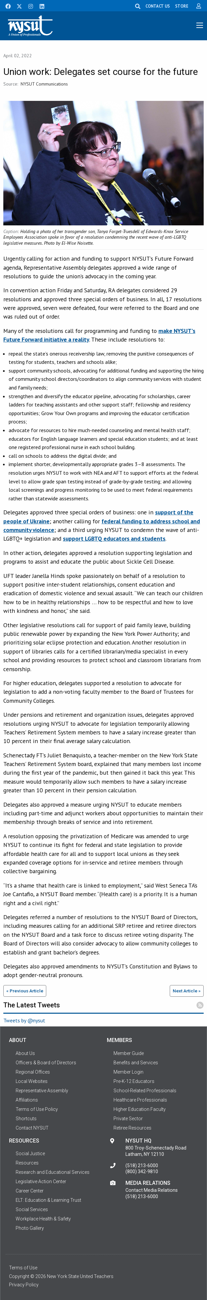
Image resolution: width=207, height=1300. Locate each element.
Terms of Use (23, 1267)
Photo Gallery (30, 1228)
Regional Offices (33, 1072)
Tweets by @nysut (24, 1020)
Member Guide (128, 1053)
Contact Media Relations (151, 1190)
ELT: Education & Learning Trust (48, 1200)
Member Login (128, 1072)
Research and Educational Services (53, 1172)
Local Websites (32, 1081)
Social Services (32, 1209)
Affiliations (27, 1100)
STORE (181, 6)
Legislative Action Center (41, 1181)
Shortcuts (26, 1118)
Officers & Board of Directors (46, 1062)
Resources (27, 1163)
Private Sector (128, 1118)
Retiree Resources (132, 1128)
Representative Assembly (42, 1090)
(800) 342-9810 (141, 1171)
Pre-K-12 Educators (133, 1081)
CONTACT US (157, 6)
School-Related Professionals (144, 1090)
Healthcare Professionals (140, 1100)
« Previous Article (24, 990)
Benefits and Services (135, 1062)
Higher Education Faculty (139, 1109)
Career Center (30, 1190)
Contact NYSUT (32, 1128)
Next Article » (187, 990)
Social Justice (30, 1153)
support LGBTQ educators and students (114, 538)
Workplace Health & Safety (43, 1218)
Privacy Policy (24, 1284)
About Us (25, 1053)
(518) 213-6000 (141, 1165)
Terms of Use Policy (37, 1109)
